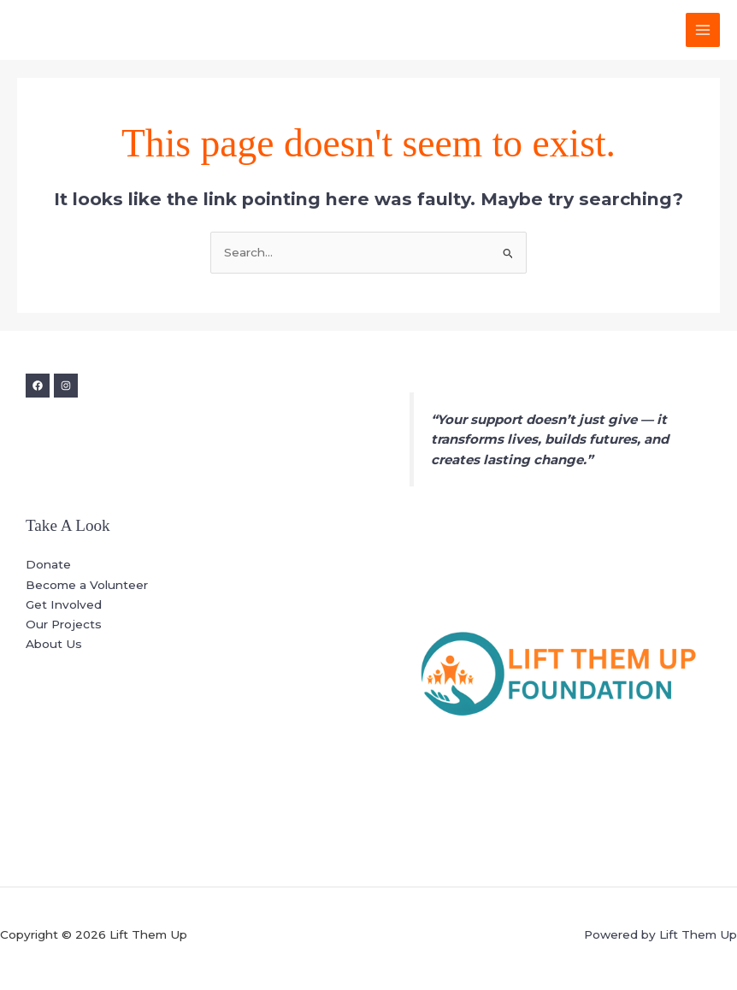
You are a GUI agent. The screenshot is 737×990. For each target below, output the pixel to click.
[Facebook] (38, 386)
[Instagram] (66, 386)
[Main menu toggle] (703, 30)
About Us (54, 644)
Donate (48, 564)
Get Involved (64, 604)
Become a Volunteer (87, 585)
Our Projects (64, 624)
